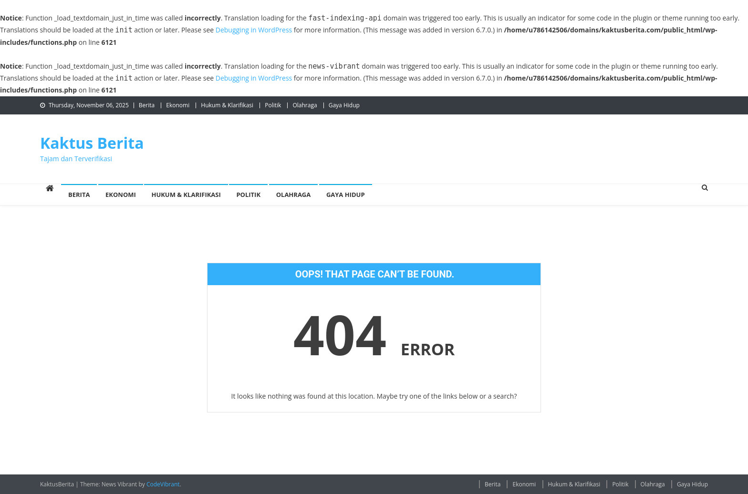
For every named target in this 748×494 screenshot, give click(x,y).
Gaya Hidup (344, 105)
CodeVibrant (163, 484)
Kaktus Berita (92, 143)
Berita (147, 105)
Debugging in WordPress (254, 29)
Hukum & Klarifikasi (227, 105)
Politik (273, 105)
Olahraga (304, 105)
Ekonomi (177, 105)
